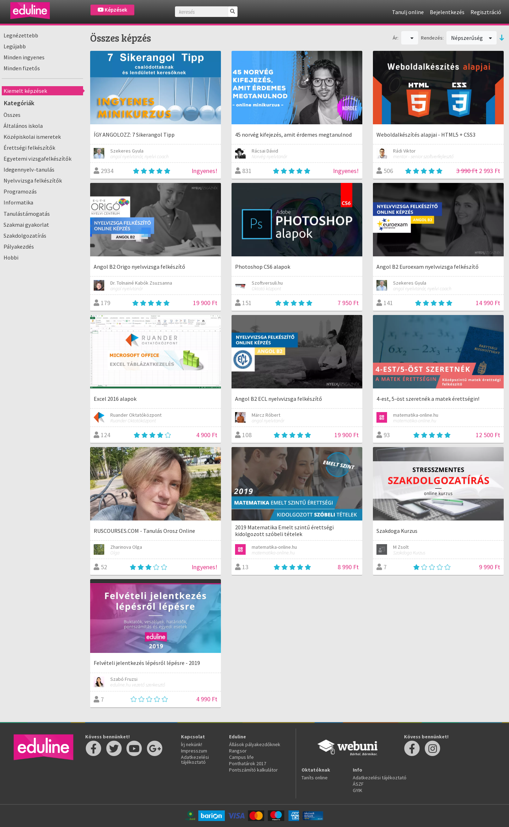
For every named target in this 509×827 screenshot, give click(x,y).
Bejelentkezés (447, 12)
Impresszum (194, 751)
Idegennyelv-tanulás (29, 169)
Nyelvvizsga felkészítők (33, 180)
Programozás (20, 191)
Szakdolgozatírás (25, 235)
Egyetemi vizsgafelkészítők (37, 158)
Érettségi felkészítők (29, 147)
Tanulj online (408, 12)
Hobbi (11, 257)
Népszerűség (471, 37)
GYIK (357, 790)
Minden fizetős (22, 68)
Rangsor (238, 751)
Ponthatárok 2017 (247, 763)
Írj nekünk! (191, 744)
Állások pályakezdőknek (254, 744)
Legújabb (15, 46)
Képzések (112, 9)
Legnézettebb (21, 35)
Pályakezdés (19, 246)
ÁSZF (358, 784)
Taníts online (315, 777)
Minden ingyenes (24, 57)
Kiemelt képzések (25, 90)
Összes (12, 114)
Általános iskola (23, 125)
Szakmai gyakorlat (26, 224)
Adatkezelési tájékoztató (195, 759)
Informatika (18, 202)
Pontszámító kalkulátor (253, 770)
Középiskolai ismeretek (32, 136)
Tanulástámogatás (27, 213)
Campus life (241, 757)
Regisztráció (485, 12)
